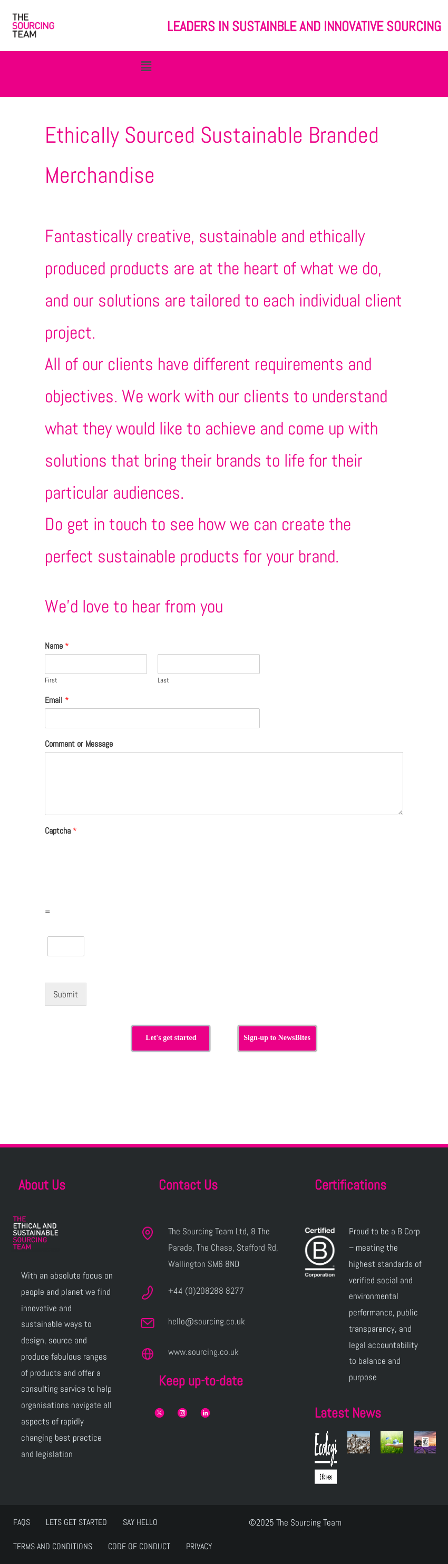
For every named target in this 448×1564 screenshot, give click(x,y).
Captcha (61, 831)
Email (57, 700)
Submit (65, 994)
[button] (146, 66)
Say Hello (140, 1522)
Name (57, 646)
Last (163, 680)
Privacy (199, 1546)
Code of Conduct (139, 1546)
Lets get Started (76, 1522)
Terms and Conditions (52, 1546)
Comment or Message (79, 744)
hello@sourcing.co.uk (206, 1321)
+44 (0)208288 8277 (206, 1290)
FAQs (21, 1522)
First (51, 680)
